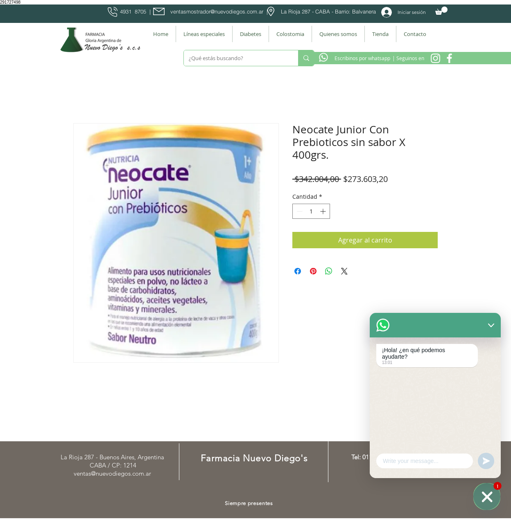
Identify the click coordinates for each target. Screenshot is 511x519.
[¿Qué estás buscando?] (235, 58)
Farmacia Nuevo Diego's (254, 458)
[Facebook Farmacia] (449, 58)
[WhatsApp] (487, 496)
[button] (441, 11)
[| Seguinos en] (408, 58)
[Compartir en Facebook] (298, 271)
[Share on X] (344, 271)
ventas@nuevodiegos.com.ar (112, 473)
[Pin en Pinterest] (313, 271)
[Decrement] (299, 211)
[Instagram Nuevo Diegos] (435, 58)
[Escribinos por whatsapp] (362, 58)
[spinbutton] (311, 211)
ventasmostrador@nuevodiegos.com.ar (216, 11)
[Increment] (324, 211)
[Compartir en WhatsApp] (329, 271)
